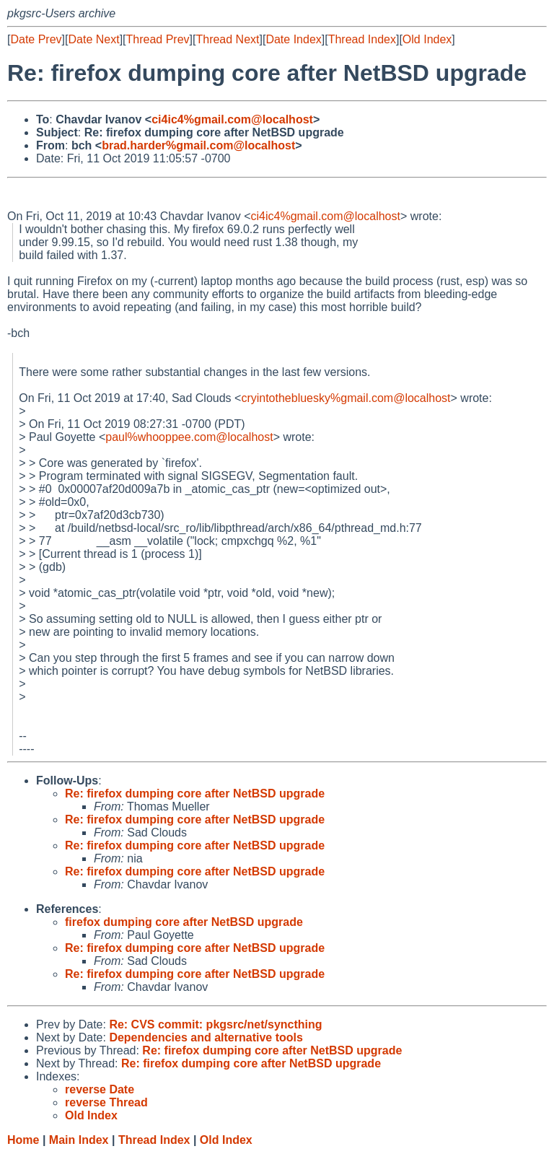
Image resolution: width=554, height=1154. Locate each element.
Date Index (293, 39)
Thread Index (362, 39)
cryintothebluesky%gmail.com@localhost (345, 398)
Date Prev (35, 39)
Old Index (427, 39)
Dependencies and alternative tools (206, 1037)
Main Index (79, 1140)
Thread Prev (158, 39)
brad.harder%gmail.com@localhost (198, 145)
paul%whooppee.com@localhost (189, 437)
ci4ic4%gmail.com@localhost (232, 119)
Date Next (93, 39)
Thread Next (227, 39)
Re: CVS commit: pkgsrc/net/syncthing (215, 1024)
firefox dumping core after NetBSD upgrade (184, 922)
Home (23, 1140)
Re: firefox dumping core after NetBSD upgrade (195, 793)
